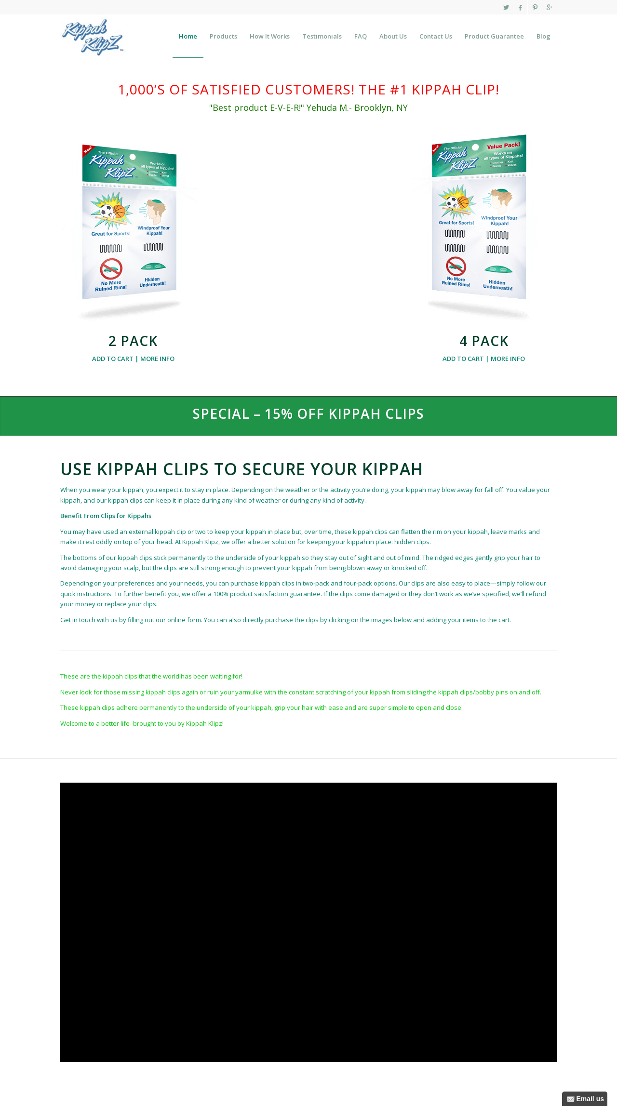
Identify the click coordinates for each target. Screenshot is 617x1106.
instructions (94, 593)
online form (184, 619)
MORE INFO (157, 358)
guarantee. (306, 593)
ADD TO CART (113, 358)
